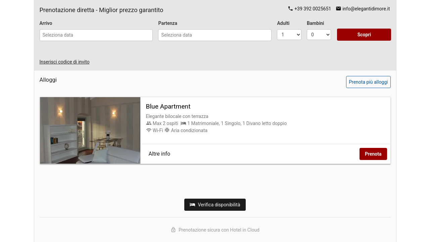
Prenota (373, 154)
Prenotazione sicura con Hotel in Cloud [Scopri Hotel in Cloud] (215, 230)
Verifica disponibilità (215, 204)
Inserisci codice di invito (65, 62)
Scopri (364, 34)
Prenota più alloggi (368, 82)
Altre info (160, 154)
